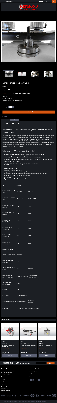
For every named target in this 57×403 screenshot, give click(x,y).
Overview (5, 119)
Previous (52, 320)
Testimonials (4, 386)
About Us (3, 379)
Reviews (14, 119)
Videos (2, 385)
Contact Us (3, 383)
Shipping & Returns (33, 373)
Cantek (3, 341)
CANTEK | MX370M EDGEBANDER (28, 345)
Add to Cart (10, 355)
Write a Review (26, 93)
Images (3, 381)
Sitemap (18, 401)
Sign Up (45, 1)
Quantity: (4, 107)
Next (54, 320)
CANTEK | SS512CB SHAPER (45, 345)
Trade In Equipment (5, 390)
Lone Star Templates (41, 401)
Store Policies (4, 388)
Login (40, 1)
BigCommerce (28, 401)
